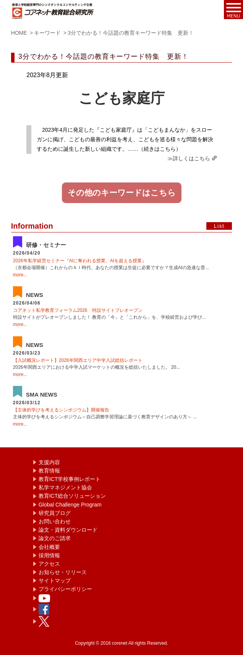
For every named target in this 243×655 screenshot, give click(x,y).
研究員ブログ (55, 513)
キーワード (47, 33)
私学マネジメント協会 (65, 487)
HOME (19, 33)
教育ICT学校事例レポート (70, 479)
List (219, 226)
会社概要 (49, 547)
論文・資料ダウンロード (68, 530)
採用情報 (49, 555)
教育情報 (49, 471)
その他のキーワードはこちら (122, 192)
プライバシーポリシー (65, 589)
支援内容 (49, 462)
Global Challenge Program (70, 505)
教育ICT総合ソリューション (72, 496)
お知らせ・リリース (63, 572)
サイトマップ (55, 581)
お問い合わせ (55, 521)
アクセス (49, 564)
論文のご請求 (55, 538)
